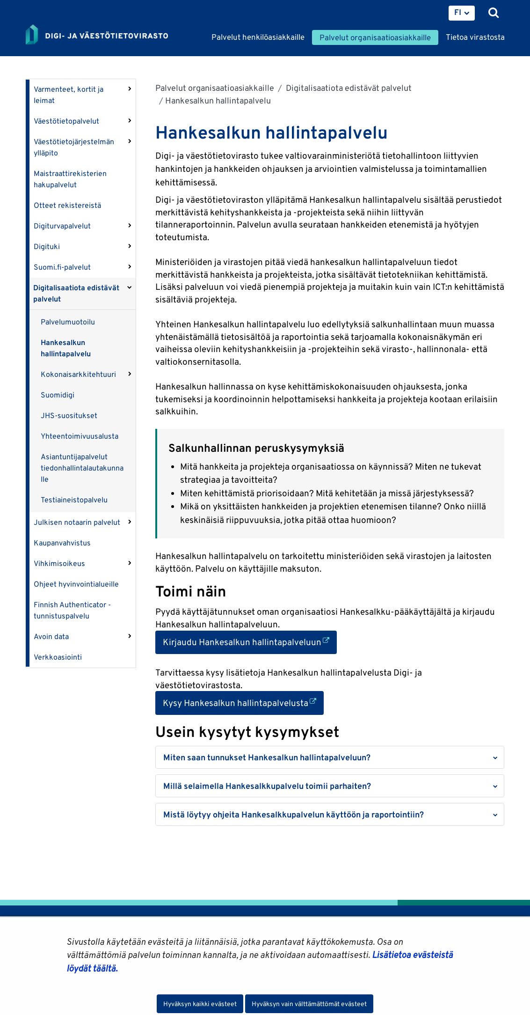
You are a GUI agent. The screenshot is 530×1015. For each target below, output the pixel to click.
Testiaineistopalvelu (74, 500)
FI (457, 12)
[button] (329, 757)
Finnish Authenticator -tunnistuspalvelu (72, 610)
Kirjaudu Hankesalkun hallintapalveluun (250, 641)
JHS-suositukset (69, 415)
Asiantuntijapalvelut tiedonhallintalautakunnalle (82, 468)
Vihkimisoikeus (59, 563)
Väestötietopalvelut (66, 121)
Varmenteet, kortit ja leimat (68, 94)
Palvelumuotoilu (68, 322)
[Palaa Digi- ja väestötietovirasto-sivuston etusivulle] (97, 35)
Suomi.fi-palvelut (62, 267)
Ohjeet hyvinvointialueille (76, 584)
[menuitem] (462, 13)
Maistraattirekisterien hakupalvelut (70, 179)
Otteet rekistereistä (67, 205)
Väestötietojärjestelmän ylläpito (74, 147)
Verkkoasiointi (58, 657)
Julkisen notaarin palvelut (77, 522)
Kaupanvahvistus (62, 543)
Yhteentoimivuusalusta (79, 436)
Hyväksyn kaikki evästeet (200, 1004)
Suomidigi (57, 395)
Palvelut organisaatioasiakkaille (214, 87)
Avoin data (51, 636)
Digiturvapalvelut (62, 226)
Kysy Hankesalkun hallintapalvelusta (243, 702)
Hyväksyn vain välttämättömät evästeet (309, 1004)
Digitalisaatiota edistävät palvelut (76, 293)
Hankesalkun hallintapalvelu (66, 348)
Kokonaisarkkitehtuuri (78, 374)
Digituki (47, 246)
